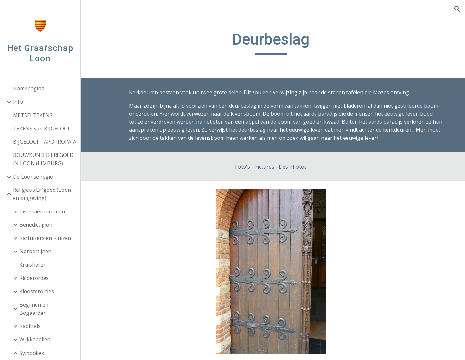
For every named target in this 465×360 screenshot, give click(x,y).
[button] (457, 9)
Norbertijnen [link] (35, 251)
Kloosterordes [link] (36, 291)
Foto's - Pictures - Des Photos (273, 166)
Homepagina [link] (28, 88)
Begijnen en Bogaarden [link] (33, 308)
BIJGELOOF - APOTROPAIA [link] (44, 141)
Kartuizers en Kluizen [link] (45, 238)
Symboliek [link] (31, 352)
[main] (273, 42)
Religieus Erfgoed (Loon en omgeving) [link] (42, 193)
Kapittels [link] (30, 326)
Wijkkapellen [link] (34, 339)
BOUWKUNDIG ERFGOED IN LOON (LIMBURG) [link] (43, 159)
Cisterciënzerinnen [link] (42, 211)
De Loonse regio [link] (33, 176)
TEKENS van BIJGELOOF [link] (41, 128)
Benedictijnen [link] (35, 224)
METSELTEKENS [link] (33, 115)
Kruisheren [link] (32, 264)
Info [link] (18, 101)
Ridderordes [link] (34, 278)
